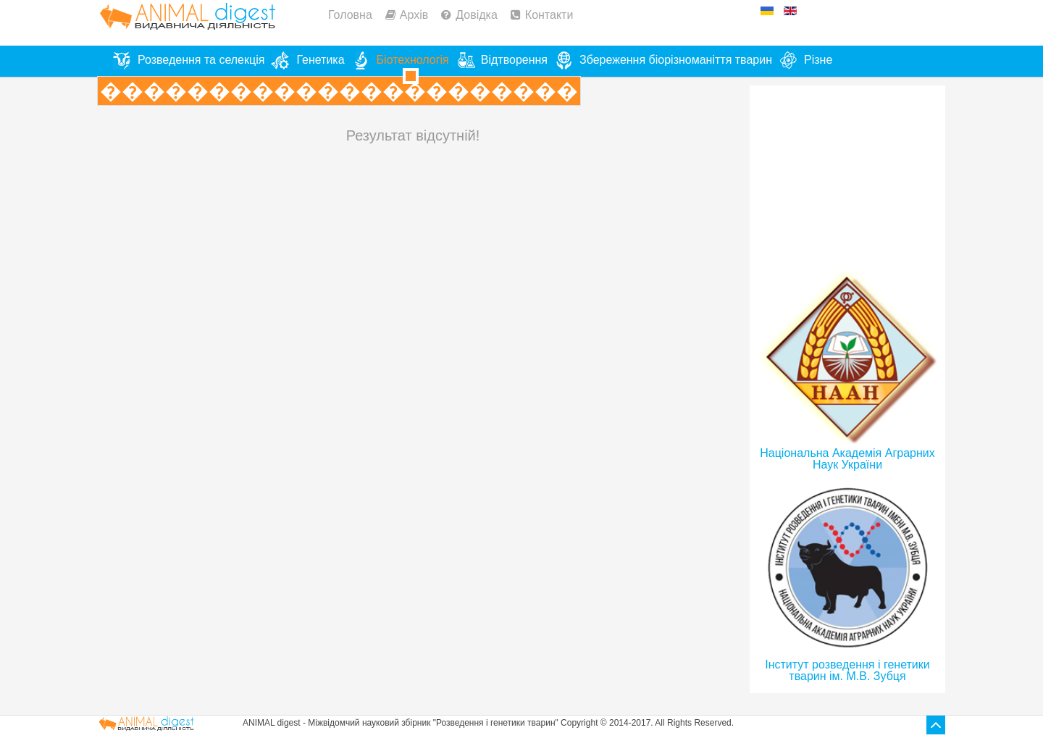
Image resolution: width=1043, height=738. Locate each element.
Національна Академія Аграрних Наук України (847, 459)
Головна (350, 15)
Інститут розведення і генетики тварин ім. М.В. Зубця (847, 670)
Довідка (477, 15)
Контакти (549, 15)
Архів (414, 15)
